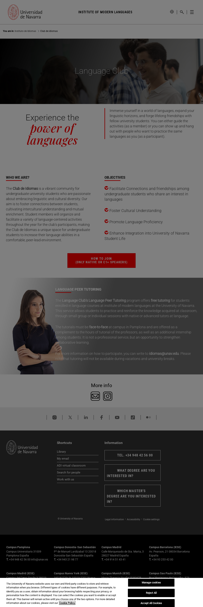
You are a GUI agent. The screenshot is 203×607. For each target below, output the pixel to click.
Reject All (151, 592)
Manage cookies (151, 582)
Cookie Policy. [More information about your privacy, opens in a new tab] (67, 602)
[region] (101, 592)
